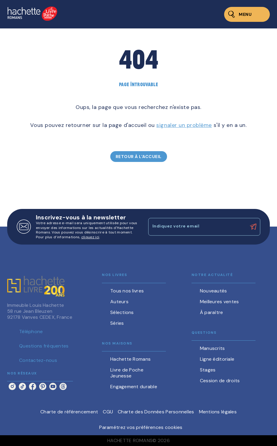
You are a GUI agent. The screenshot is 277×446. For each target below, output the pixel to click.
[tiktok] (22, 386)
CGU (108, 412)
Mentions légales (218, 412)
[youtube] (53, 386)
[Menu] (247, 14)
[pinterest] (43, 386)
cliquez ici (90, 237)
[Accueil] (32, 14)
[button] (138, 156)
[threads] (63, 386)
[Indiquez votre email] (197, 226)
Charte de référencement (69, 412)
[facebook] (32, 386)
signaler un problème (184, 125)
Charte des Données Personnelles (156, 412)
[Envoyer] (253, 227)
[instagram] (12, 386)
